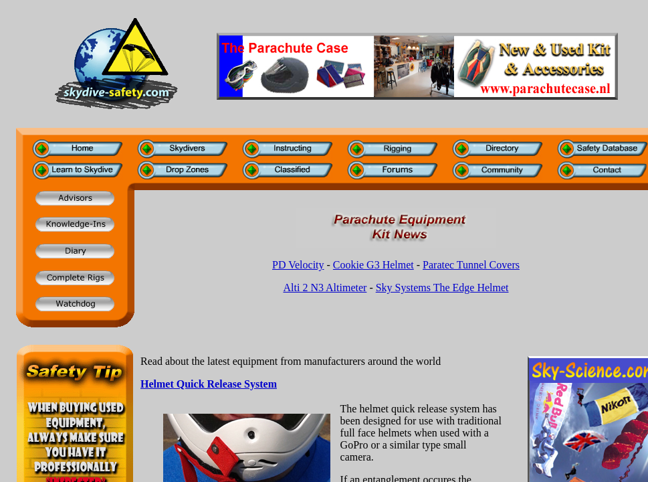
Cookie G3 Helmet (373, 264)
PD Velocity (298, 264)
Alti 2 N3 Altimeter (325, 287)
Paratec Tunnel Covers (471, 264)
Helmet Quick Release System (208, 384)
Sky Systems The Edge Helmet (442, 287)
